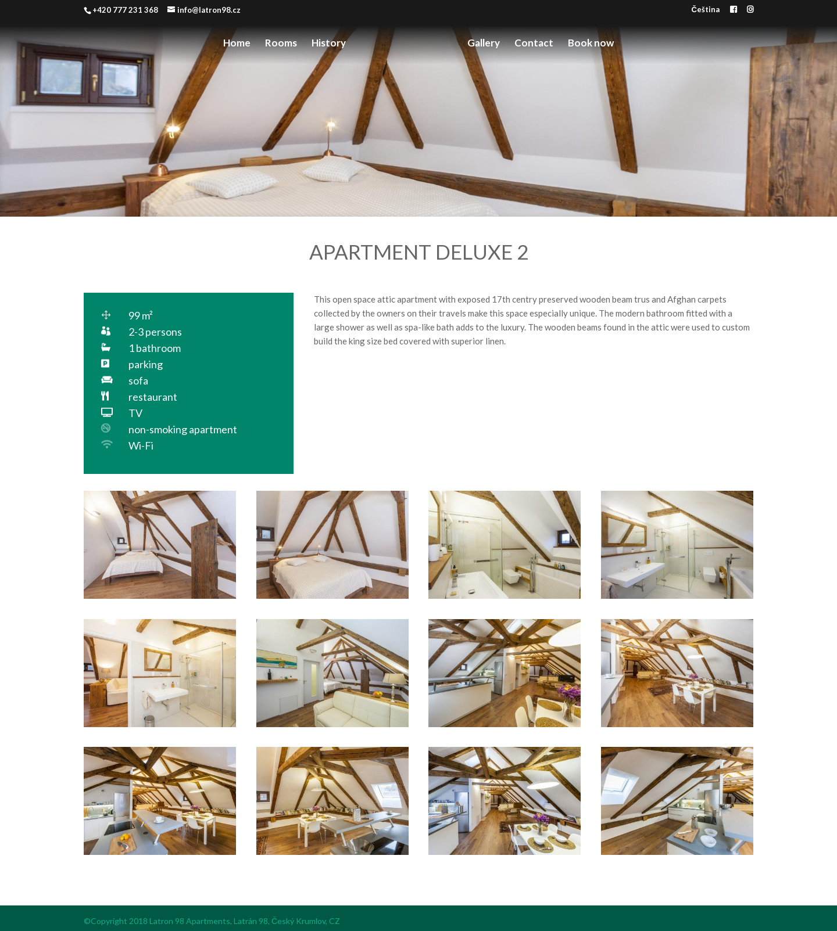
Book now (591, 44)
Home (237, 44)
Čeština (706, 10)
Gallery (483, 44)
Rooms (281, 44)
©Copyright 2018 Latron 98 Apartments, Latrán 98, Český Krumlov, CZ (212, 921)
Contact (533, 44)
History (329, 44)
